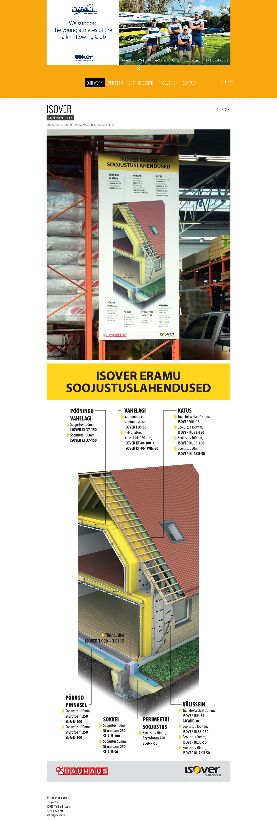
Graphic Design (141, 83)
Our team (115, 83)
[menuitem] (224, 81)
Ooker (64, 83)
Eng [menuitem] (230, 81)
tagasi (223, 109)
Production (168, 83)
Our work (95, 83)
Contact (189, 83)
